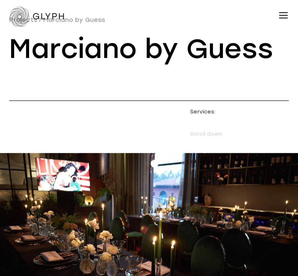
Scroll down (206, 138)
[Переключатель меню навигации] (283, 15)
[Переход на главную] (38, 17)
